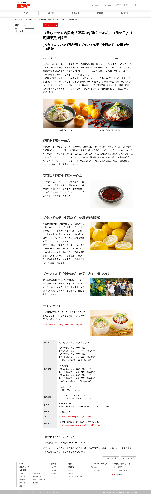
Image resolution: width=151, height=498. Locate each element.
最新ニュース (23, 19)
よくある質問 (118, 467)
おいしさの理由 (95, 470)
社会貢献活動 (37, 476)
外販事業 (53, 470)
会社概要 (22, 479)
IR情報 (70, 464)
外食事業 (53, 467)
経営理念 (22, 476)
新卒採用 (70, 470)
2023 (30, 19)
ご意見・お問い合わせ (122, 464)
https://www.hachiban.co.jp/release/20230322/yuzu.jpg (79, 425)
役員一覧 (22, 483)
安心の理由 (94, 467)
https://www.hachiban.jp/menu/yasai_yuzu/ (75, 417)
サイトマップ (21, 492)
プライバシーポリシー (35, 492)
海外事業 (53, 473)
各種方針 (35, 483)
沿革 (20, 486)
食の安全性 (118, 474)
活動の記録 (36, 473)
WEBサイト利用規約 (52, 492)
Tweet (116, 58)
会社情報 (22, 470)
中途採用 (70, 473)
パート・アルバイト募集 (75, 476)
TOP (16, 19)
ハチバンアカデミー (39, 479)
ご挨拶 (21, 473)
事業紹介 (54, 464)
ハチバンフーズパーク (99, 464)
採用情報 (71, 467)
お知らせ (19, 31)
